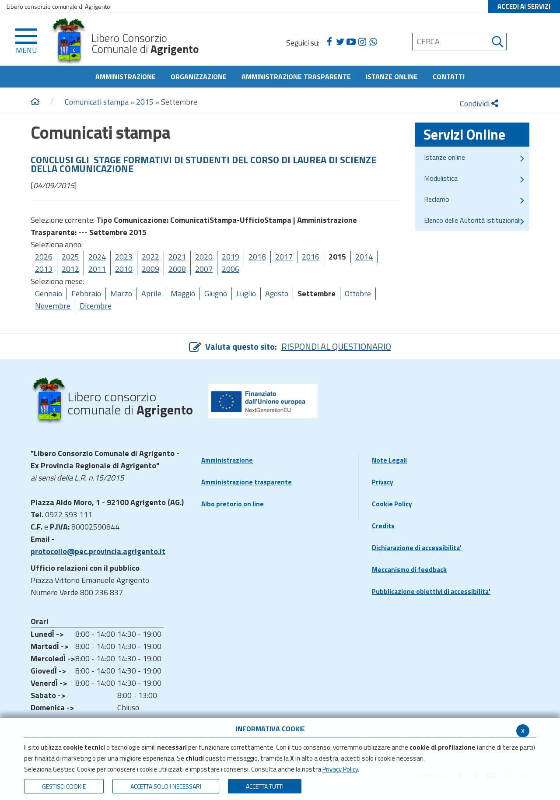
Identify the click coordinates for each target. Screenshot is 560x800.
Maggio (183, 293)
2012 (70, 269)
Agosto (276, 293)
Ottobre (358, 293)
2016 (310, 257)
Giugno (215, 293)
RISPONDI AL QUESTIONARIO (336, 346)
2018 (257, 257)
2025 (70, 257)
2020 (204, 257)
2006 (230, 269)
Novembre (52, 306)
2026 (43, 257)
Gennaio (48, 293)
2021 (177, 257)
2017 (284, 257)
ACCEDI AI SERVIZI (523, 6)
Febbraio (86, 293)
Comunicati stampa (97, 102)
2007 (204, 269)
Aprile (151, 293)
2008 (177, 269)
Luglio (246, 293)
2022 (150, 257)
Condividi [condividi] (479, 103)
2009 (150, 269)
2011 (97, 269)
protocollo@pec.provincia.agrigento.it (98, 551)
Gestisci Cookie (64, 786)
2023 (124, 257)
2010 (124, 269)
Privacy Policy (340, 769)
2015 (145, 102)
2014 (364, 257)
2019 (230, 257)
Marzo (121, 293)
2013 (43, 269)
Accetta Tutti (265, 786)
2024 (97, 257)
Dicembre (96, 306)
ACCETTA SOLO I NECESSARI (165, 786)
